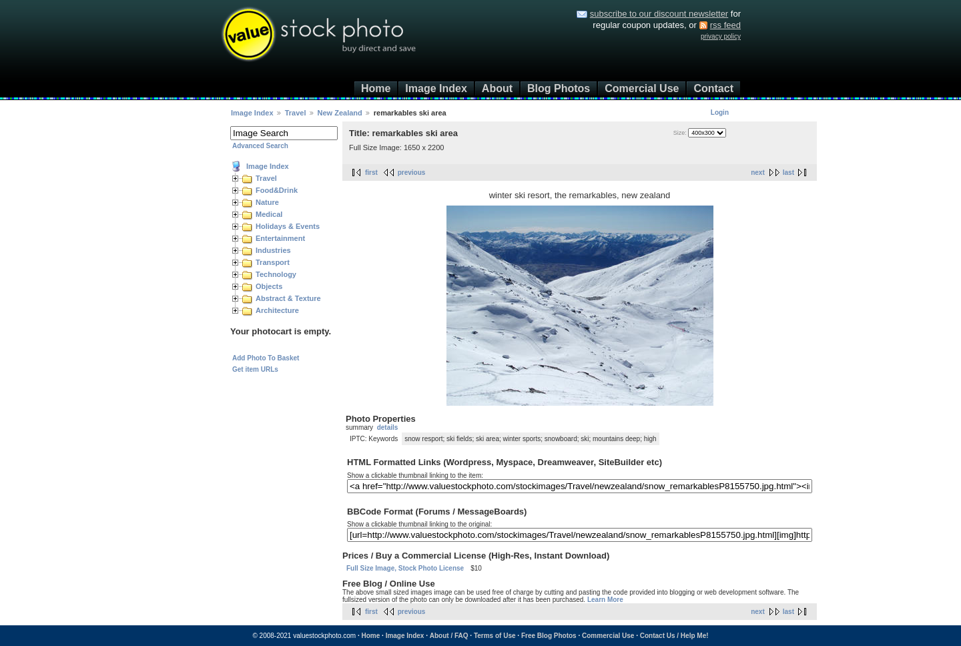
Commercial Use (608, 635)
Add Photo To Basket (265, 358)
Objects (269, 286)
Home (375, 88)
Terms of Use (495, 635)
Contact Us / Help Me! (674, 635)
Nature (267, 202)
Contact (713, 88)
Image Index (435, 88)
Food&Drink (277, 190)
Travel (295, 113)
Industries (273, 250)
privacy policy (721, 36)
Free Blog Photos (549, 635)
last (788, 172)
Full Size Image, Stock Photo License (405, 568)
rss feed (725, 25)
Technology (276, 274)
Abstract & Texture (288, 298)
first (371, 172)
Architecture (277, 310)
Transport (273, 262)
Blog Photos (558, 88)
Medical (269, 214)
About (497, 88)
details (387, 427)
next (758, 172)
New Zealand (341, 113)
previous (412, 172)
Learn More (605, 599)
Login (720, 112)
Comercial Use (642, 88)
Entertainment (280, 238)
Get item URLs (255, 369)
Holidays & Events (288, 226)
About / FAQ (449, 635)
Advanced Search (260, 145)
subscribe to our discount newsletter (659, 14)
